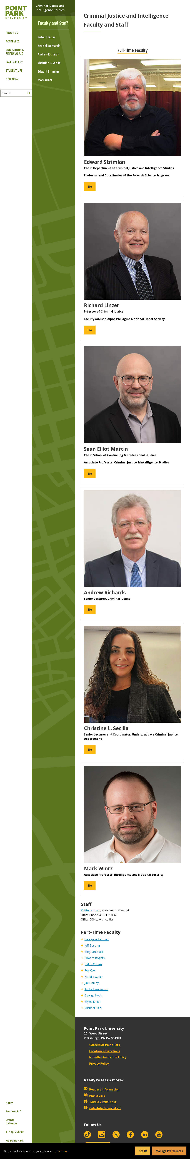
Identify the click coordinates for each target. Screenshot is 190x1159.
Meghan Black (94, 952)
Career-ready (14, 62)
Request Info (14, 1111)
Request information (101, 1089)
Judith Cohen (93, 964)
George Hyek (93, 995)
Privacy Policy (96, 1064)
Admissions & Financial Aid (15, 51)
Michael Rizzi (93, 1008)
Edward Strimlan (48, 71)
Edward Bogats (94, 958)
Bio (90, 186)
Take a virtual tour (100, 1102)
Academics (12, 41)
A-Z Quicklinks (15, 1132)
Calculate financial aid (102, 1108)
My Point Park (15, 1140)
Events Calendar (11, 1121)
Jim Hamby (91, 983)
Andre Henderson (96, 989)
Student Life (14, 71)
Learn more (62, 1151)
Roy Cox (89, 970)
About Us (12, 33)
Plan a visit (94, 1096)
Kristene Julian (90, 910)
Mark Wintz (45, 80)
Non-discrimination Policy (105, 1057)
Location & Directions (102, 1051)
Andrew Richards (48, 54)
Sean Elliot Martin (49, 46)
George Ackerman (96, 939)
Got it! (143, 1151)
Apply (9, 1102)
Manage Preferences (169, 1151)
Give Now (12, 79)
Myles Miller (92, 1002)
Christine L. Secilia (49, 63)
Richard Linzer (46, 37)
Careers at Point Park (102, 1045)
